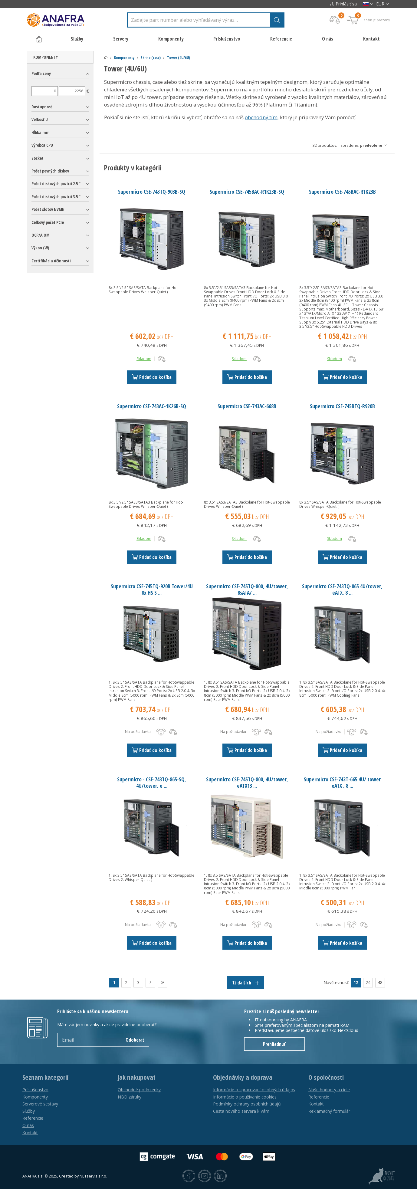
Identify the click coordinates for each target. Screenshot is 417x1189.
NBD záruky (129, 1097)
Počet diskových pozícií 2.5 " (55, 183)
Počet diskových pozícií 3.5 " (55, 196)
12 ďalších (245, 982)
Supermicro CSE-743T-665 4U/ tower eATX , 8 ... (342, 782)
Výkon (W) (40, 248)
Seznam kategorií (45, 1077)
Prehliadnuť (274, 1044)
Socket (37, 158)
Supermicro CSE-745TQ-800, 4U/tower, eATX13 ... (247, 782)
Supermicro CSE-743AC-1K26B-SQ (151, 406)
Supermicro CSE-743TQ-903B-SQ (151, 191)
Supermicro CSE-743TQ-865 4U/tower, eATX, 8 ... (342, 589)
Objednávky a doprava (242, 1077)
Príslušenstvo (35, 1089)
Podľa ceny (41, 73)
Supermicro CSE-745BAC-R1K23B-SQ (247, 191)
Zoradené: (365, 145)
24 (368, 982)
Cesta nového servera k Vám (241, 1111)
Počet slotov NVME (47, 209)
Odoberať (135, 1039)
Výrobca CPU (42, 145)
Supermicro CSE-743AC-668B (247, 406)
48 (380, 982)
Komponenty (124, 57)
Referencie (281, 38)
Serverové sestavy (40, 1104)
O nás (327, 38)
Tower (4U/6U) (178, 57)
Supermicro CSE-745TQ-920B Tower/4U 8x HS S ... (152, 589)
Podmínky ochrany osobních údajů (247, 1104)
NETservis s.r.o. (93, 1176)
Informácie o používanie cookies (245, 1097)
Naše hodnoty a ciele (329, 1089)
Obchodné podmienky (139, 1089)
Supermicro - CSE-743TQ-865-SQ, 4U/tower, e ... (151, 782)
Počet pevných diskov (50, 171)
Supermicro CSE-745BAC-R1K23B (342, 191)
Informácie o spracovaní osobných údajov (254, 1089)
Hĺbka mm (40, 132)
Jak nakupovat (137, 1077)
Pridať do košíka (152, 377)
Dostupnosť (41, 107)
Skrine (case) (151, 57)
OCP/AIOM (40, 235)
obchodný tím (261, 117)
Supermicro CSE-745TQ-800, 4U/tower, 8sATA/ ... (247, 589)
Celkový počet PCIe (47, 222)
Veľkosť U (39, 119)
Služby (28, 1111)
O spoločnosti (326, 1077)
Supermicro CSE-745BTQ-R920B (342, 406)
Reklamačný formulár (329, 1111)
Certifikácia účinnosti (51, 261)
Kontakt (371, 38)
